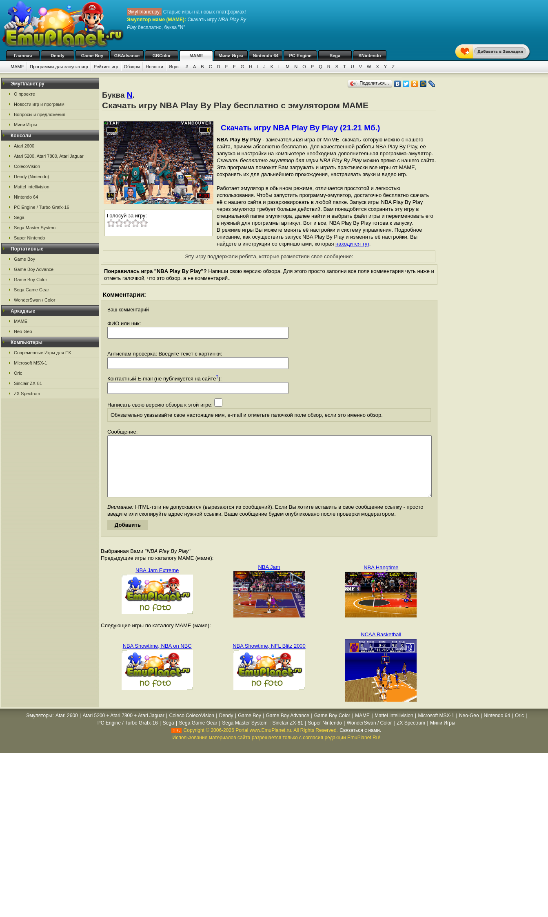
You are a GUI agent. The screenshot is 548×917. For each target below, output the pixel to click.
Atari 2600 (24, 145)
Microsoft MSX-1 (30, 362)
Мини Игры (231, 55)
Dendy (57, 55)
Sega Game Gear (31, 289)
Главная (23, 55)
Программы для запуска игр (59, 66)
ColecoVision (27, 166)
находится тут (352, 244)
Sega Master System (34, 227)
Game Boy (92, 55)
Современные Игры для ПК (42, 352)
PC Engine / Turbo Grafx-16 (41, 207)
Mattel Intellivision (31, 186)
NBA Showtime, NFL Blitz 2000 (269, 658)
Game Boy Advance (33, 269)
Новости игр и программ (39, 104)
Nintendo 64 (266, 55)
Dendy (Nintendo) (31, 176)
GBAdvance (127, 55)
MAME (196, 55)
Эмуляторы (39, 728)
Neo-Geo (23, 331)
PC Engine (300, 55)
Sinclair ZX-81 (28, 383)
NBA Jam (269, 579)
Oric (18, 373)
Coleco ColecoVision (191, 728)
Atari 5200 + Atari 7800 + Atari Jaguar (123, 728)
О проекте (24, 94)
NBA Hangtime (381, 580)
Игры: (175, 66)
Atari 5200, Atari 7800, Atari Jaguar (49, 156)
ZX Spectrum (27, 393)
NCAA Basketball (381, 647)
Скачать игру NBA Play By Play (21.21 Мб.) (300, 127)
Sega (335, 55)
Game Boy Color (30, 279)
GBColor (161, 55)
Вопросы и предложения (39, 114)
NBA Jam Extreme (157, 582)
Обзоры (132, 66)
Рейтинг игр (106, 66)
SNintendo (370, 55)
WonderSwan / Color (34, 299)
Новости (154, 66)
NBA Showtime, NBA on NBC (157, 658)
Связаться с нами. (360, 742)
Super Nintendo (29, 237)
